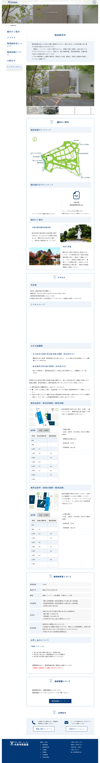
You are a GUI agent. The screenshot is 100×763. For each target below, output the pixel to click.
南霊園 (44, 752)
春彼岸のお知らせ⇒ (70, 439)
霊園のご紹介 (44, 742)
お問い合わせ (75, 750)
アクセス (11, 37)
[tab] (33, 430)
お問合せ (11, 60)
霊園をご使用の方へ (77, 745)
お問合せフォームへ (77, 729)
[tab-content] (44, 457)
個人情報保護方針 (76, 752)
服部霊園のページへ (60, 701)
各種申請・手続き (76, 747)
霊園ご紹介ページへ (44, 729)
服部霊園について (14, 53)
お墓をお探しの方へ (77, 742)
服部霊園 (45, 745)
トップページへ (14, 66)
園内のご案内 (13, 31)
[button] (28, 85)
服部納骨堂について (14, 44)
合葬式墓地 (45, 757)
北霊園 (44, 750)
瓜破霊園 (45, 755)
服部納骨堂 (45, 747)
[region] (60, 90)
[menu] (94, 2)
